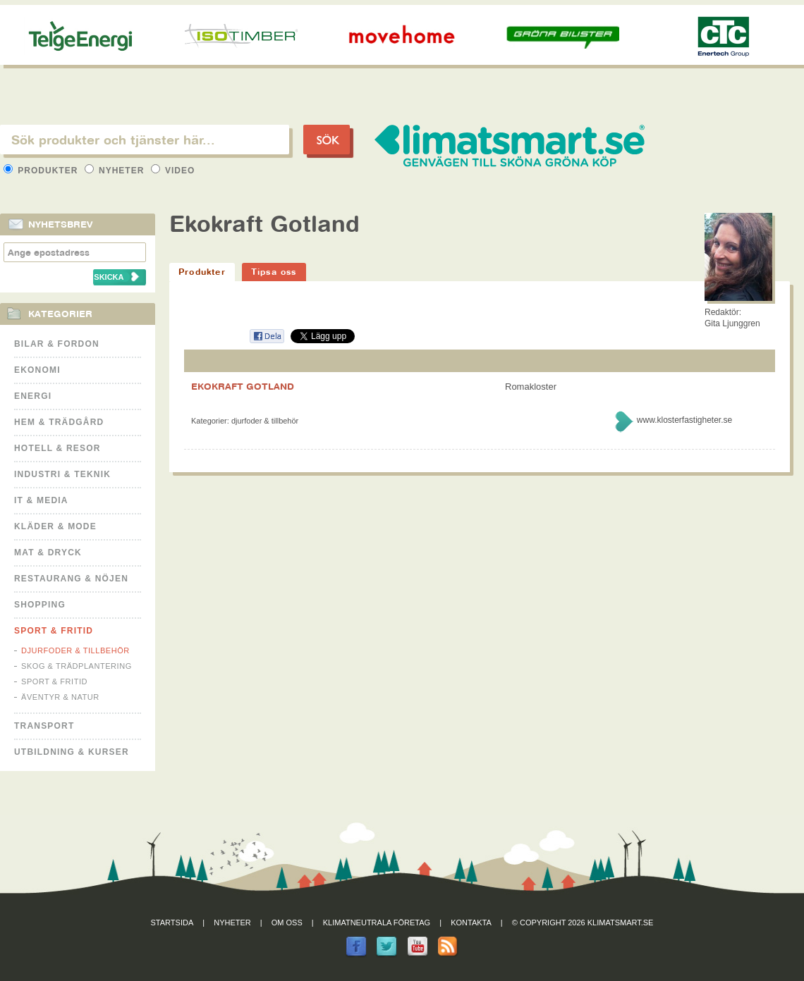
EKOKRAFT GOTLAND (242, 386)
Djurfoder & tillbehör (75, 650)
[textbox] (144, 139)
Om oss (287, 922)
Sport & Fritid (53, 631)
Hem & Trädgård (59, 422)
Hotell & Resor (57, 448)
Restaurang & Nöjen (71, 579)
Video (173, 170)
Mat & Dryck (48, 552)
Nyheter (116, 170)
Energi (32, 396)
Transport (44, 726)
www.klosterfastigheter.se (684, 420)
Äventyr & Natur (60, 697)
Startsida (172, 922)
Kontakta (471, 922)
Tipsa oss (274, 271)
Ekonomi (37, 370)
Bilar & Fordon (56, 344)
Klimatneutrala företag (376, 922)
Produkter (42, 170)
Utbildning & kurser (71, 752)
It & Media (41, 500)
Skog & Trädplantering (76, 666)
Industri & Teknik (62, 474)
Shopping (40, 605)
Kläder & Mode (55, 526)
